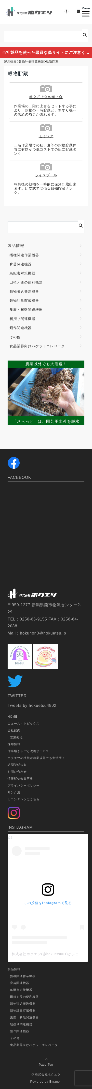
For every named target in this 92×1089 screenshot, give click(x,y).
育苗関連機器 (21, 264)
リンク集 (14, 792)
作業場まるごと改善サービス (28, 751)
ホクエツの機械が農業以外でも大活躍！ (36, 758)
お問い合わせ (17, 771)
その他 (15, 337)
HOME (12, 716)
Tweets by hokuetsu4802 (32, 705)
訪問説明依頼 (17, 765)
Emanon (55, 1081)
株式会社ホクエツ (48, 1074)
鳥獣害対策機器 (22, 273)
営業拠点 (16, 737)
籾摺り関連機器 (22, 319)
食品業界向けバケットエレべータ (37, 346)
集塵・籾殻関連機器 (26, 310)
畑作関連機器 (21, 328)
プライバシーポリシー (23, 785)
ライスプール (46, 175)
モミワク (46, 136)
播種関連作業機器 (24, 255)
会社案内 (14, 730)
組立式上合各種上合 (46, 97)
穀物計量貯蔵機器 (24, 300)
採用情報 (14, 744)
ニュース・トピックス (23, 723)
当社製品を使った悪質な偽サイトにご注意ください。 (47, 52)
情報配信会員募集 (20, 778)
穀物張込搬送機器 (24, 291)
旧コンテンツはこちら (23, 799)
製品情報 (16, 245)
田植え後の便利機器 (26, 282)
